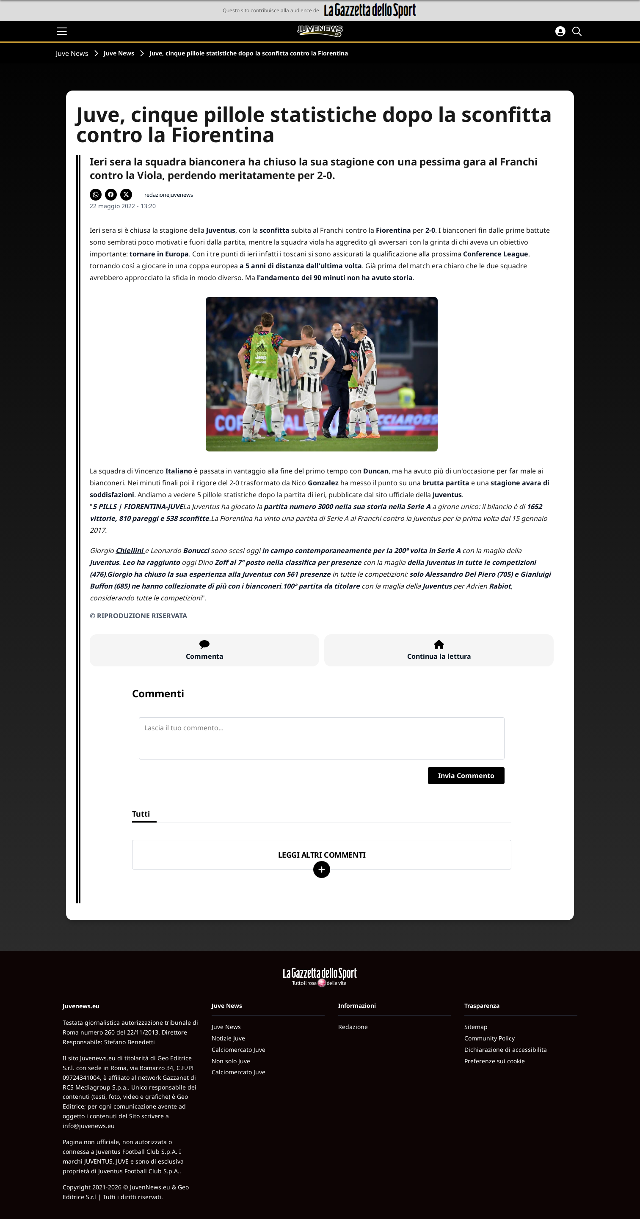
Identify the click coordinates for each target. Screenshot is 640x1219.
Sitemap (476, 1027)
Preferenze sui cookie (494, 1061)
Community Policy (489, 1038)
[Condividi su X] (126, 195)
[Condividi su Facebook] (111, 195)
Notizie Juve (228, 1038)
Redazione (353, 1027)
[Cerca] (578, 31)
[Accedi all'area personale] (560, 31)
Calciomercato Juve (238, 1050)
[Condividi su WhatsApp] (96, 195)
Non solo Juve (231, 1061)
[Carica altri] (321, 869)
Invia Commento (466, 775)
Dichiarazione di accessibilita (505, 1050)
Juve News (72, 53)
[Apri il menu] (62, 31)
